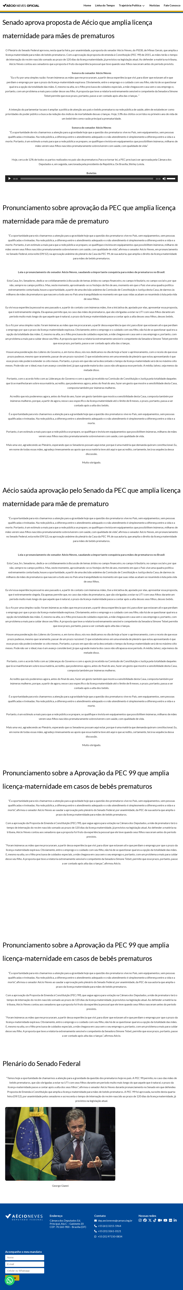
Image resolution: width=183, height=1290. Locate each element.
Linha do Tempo (105, 5)
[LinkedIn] (175, 1220)
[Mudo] (164, 178)
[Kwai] (160, 1220)
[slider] (87, 178)
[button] (10, 1280)
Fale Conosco (172, 5)
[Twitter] (150, 1220)
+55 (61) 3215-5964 (109, 1225)
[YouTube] (165, 1220)
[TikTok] (154, 1220)
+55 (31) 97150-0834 (110, 1236)
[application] (91, 178)
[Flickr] (170, 1220)
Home (87, 5)
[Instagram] (140, 1220)
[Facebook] (145, 1220)
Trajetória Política (132, 5)
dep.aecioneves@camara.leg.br (115, 1220)
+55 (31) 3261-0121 (109, 1231)
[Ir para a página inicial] (24, 1216)
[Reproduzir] (9, 178)
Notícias (154, 5)
